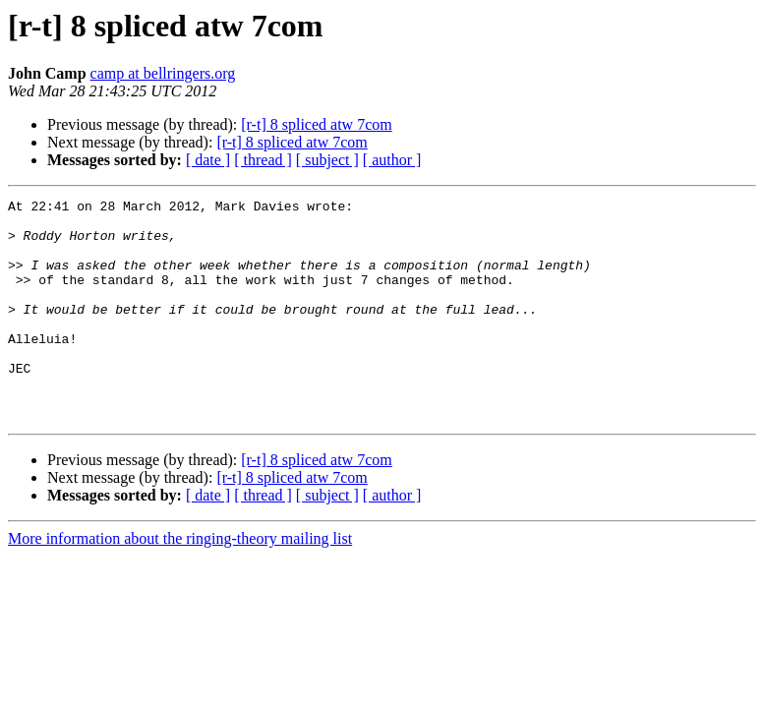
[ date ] (208, 159)
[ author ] (392, 159)
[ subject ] (327, 159)
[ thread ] (263, 159)
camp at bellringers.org (163, 73)
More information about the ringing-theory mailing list (180, 582)
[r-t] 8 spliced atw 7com (316, 124)
